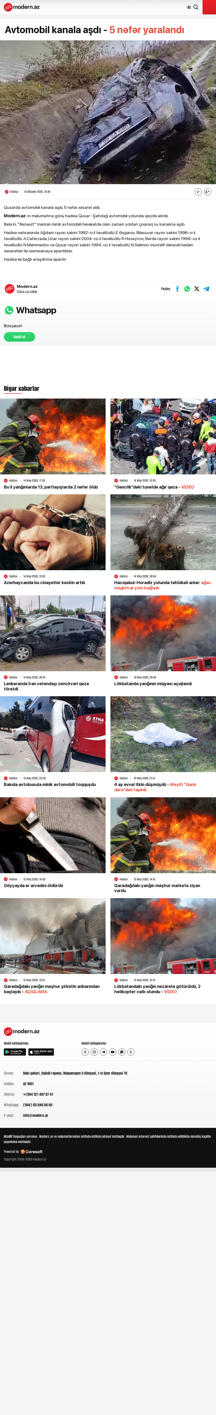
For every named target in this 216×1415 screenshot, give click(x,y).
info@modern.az (35, 1115)
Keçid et (19, 337)
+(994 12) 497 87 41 (38, 1094)
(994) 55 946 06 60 (37, 1105)
